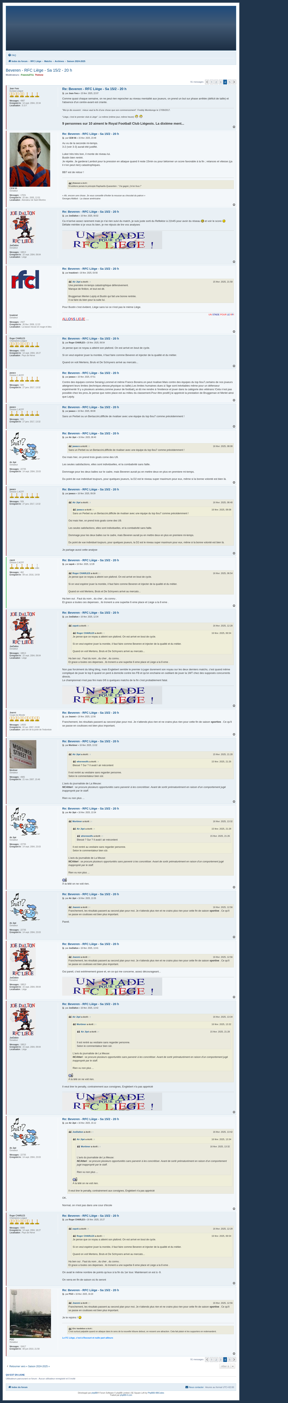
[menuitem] (12, 55)
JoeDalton (77, 1132)
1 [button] (211, 82)
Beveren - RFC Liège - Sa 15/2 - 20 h (39, 70)
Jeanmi (76, 907)
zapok (75, 625)
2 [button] (216, 82)
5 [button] (229, 82)
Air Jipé (76, 282)
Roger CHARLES (81, 573)
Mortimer (77, 821)
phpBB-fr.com (126, 1395)
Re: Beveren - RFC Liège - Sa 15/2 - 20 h (94, 89)
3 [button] (220, 82)
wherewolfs (83, 761)
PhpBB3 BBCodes (156, 1393)
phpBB (94, 1393)
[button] (207, 82)
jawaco (76, 446)
